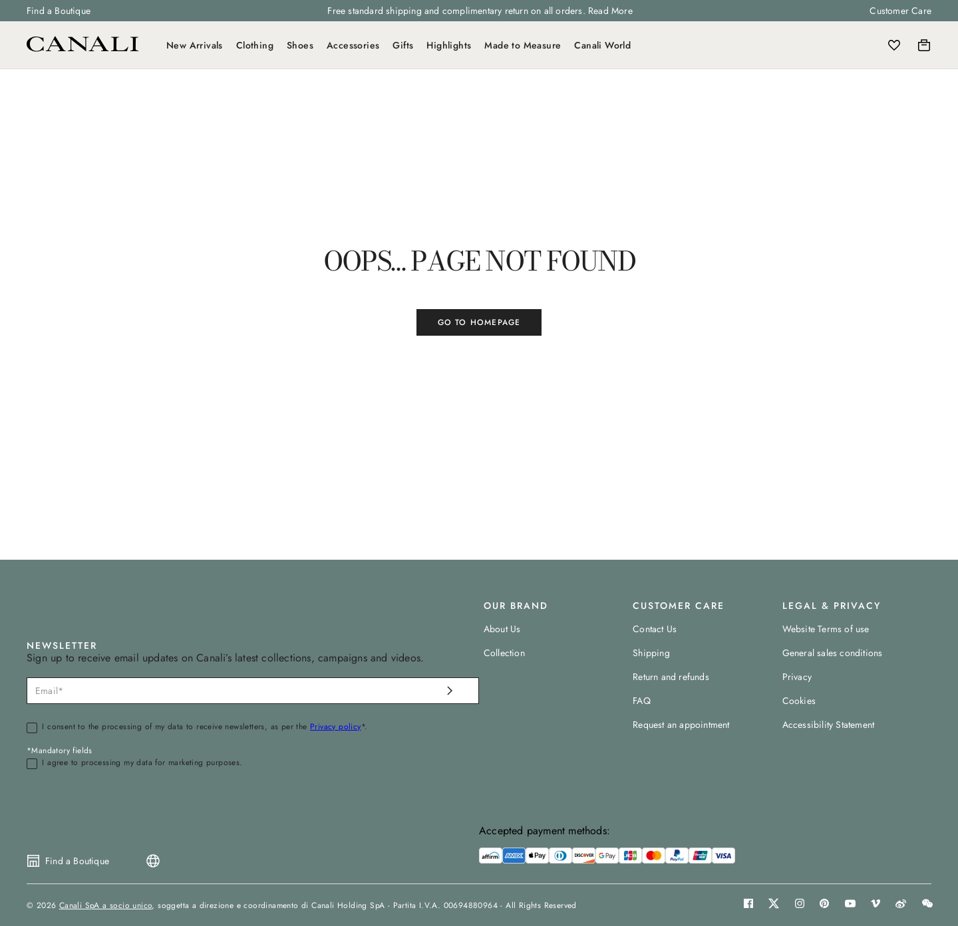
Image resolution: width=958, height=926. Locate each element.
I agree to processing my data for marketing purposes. (142, 763)
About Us (502, 629)
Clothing (254, 45)
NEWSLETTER (62, 645)
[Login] (865, 45)
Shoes (300, 45)
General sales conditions (832, 652)
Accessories (353, 45)
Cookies (799, 700)
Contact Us (655, 629)
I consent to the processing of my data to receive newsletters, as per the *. (204, 727)
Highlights (448, 45)
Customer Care (900, 10)
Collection (504, 652)
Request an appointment (681, 724)
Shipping (651, 652)
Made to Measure (522, 45)
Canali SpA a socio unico (105, 905)
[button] (836, 45)
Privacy (797, 676)
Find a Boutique (58, 10)
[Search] (836, 45)
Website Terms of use (826, 629)
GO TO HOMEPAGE (479, 322)
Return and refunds (671, 676)
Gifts (403, 45)
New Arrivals (194, 45)
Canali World (602, 45)
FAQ (642, 700)
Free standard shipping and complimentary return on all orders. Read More (479, 10)
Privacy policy (335, 727)
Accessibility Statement (828, 724)
